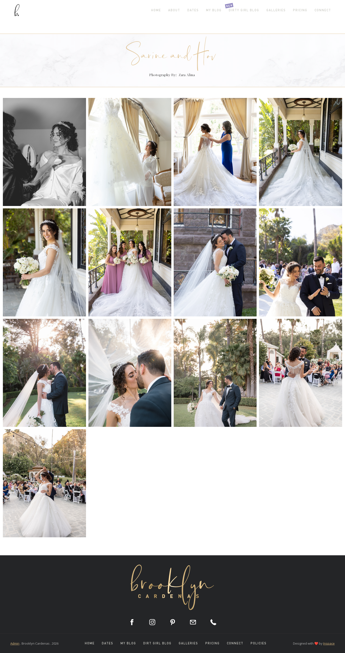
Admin (14, 643)
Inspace (329, 643)
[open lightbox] (44, 152)
